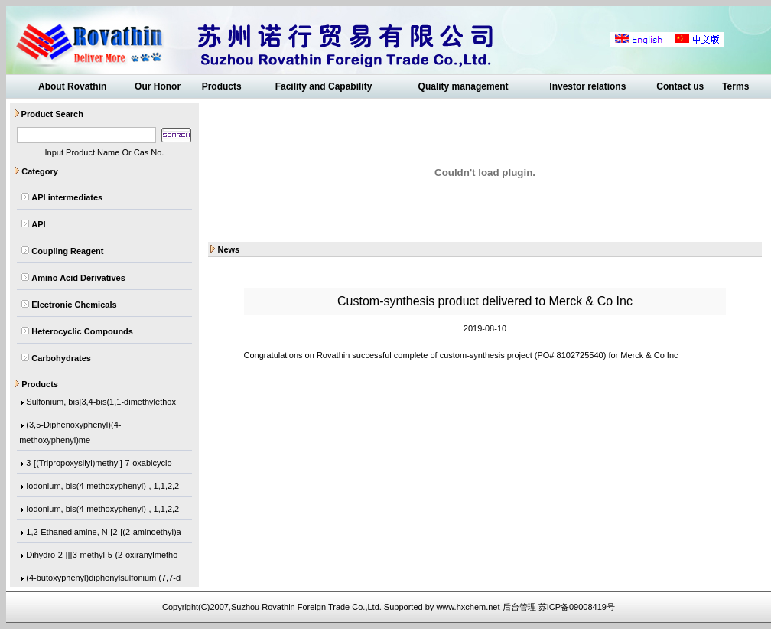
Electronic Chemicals (73, 304)
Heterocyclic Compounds (82, 331)
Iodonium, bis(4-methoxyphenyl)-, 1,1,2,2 (102, 486)
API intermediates (66, 197)
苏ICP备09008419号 (576, 606)
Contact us (680, 86)
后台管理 (519, 606)
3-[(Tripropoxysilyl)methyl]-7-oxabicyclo (98, 463)
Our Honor (158, 86)
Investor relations (587, 86)
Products (222, 86)
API (38, 224)
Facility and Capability (323, 86)
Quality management (463, 86)
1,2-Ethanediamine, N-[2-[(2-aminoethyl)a (103, 532)
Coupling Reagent (67, 251)
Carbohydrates (61, 358)
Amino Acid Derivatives (78, 277)
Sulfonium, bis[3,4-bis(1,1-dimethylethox (101, 402)
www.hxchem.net (467, 606)
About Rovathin (72, 86)
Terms (735, 86)
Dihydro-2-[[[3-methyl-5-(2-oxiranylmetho (101, 555)
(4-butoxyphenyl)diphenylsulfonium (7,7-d (103, 578)
